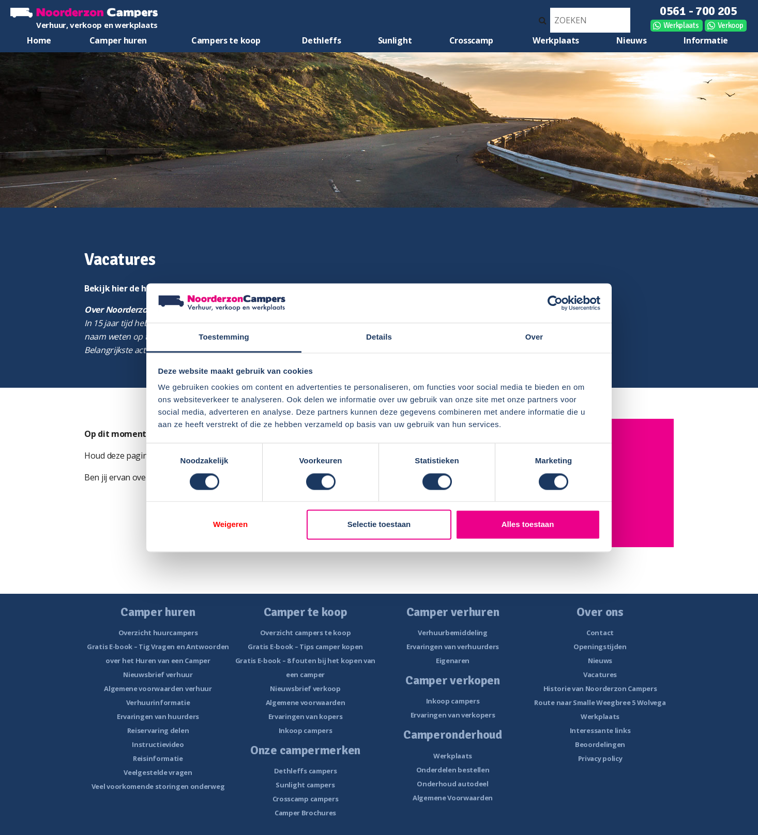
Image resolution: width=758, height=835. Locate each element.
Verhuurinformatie (158, 702)
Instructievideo (158, 744)
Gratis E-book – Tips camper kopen (305, 646)
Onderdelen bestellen (453, 769)
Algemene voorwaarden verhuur (158, 688)
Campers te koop (226, 40)
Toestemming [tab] (224, 337)
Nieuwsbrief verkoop (305, 688)
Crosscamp (471, 40)
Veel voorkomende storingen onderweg (158, 786)
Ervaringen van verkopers (453, 715)
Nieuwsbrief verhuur (157, 674)
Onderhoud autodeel (453, 783)
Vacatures (600, 674)
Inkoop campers (305, 730)
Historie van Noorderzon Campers (600, 688)
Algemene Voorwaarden (453, 797)
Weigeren (230, 524)
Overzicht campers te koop (305, 632)
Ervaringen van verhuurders (452, 646)
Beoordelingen (600, 744)
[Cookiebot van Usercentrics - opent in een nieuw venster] (555, 303)
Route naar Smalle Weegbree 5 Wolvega (599, 702)
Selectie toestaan (379, 524)
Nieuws (631, 40)
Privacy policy (600, 758)
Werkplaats (681, 25)
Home (39, 40)
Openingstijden (600, 646)
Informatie (706, 40)
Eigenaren (452, 660)
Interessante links (600, 730)
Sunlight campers (305, 784)
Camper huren (118, 40)
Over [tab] (534, 337)
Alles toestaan (528, 524)
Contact (600, 632)
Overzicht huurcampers (158, 632)
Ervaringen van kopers (305, 716)
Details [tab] (379, 337)
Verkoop (731, 25)
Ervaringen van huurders (158, 716)
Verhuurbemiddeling (453, 632)
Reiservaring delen (158, 730)
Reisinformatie (158, 758)
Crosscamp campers (305, 798)
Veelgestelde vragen (158, 772)
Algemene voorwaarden (305, 702)
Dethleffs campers (305, 770)
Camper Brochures (305, 812)
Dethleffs (321, 40)
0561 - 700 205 (698, 11)
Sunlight (395, 40)
